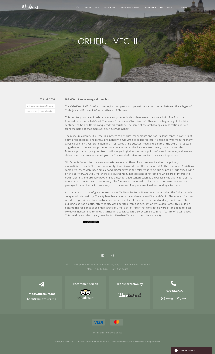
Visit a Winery (110, 7)
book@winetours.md (41, 299)
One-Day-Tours (92, 7)
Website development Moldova (128, 341)
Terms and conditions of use (107, 332)
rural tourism (32, 111)
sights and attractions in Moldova (40, 106)
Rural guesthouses (130, 7)
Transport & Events (153, 7)
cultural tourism (47, 111)
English (184, 7)
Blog (169, 7)
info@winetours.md (41, 294)
